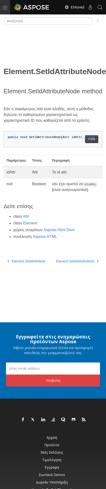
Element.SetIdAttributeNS (77, 261)
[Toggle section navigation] (98, 21)
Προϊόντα (51, 445)
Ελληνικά (74, 7)
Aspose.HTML (45, 237)
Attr (26, 216)
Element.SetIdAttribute (26, 261)
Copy (91, 139)
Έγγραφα (52, 467)
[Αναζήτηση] (48, 21)
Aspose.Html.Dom (59, 230)
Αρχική (51, 437)
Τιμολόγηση (51, 459)
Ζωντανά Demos (52, 474)
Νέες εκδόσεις (51, 452)
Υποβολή (53, 380)
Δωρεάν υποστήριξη (52, 482)
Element (30, 223)
